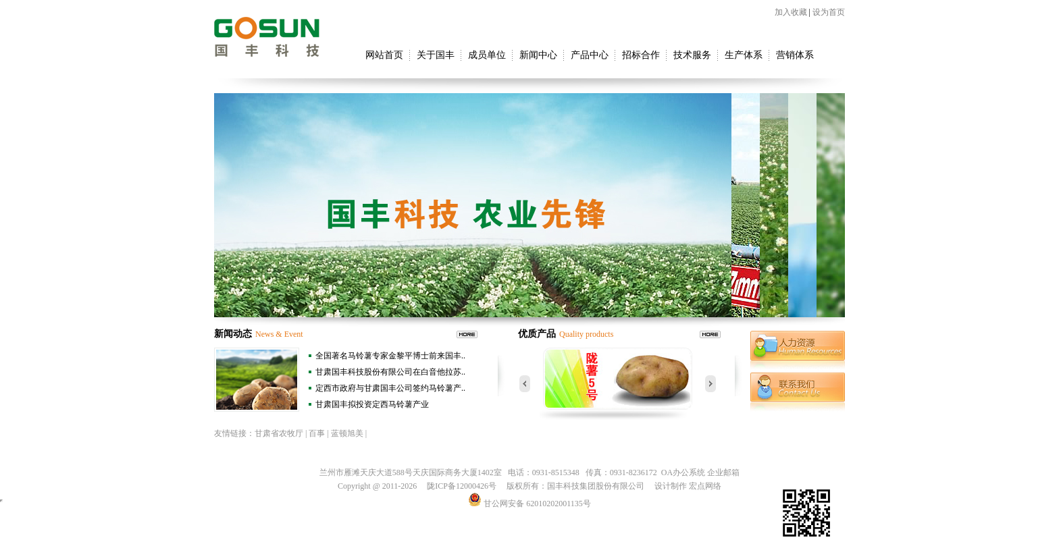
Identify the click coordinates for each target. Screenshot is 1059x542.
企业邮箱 (723, 472)
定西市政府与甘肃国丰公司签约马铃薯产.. (390, 388)
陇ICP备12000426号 (461, 486)
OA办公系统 (683, 472)
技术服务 (692, 55)
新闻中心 (538, 55)
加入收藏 (791, 12)
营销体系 (795, 55)
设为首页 (828, 12)
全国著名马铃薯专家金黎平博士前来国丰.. (390, 355)
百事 (317, 433)
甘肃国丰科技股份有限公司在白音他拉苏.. (390, 372)
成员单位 (487, 55)
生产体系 (744, 55)
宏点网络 (705, 486)
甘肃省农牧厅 (279, 433)
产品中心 (590, 55)
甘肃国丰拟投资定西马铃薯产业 (372, 404)
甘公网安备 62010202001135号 (529, 503)
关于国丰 (436, 55)
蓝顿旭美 (347, 433)
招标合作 (641, 55)
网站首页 (384, 55)
